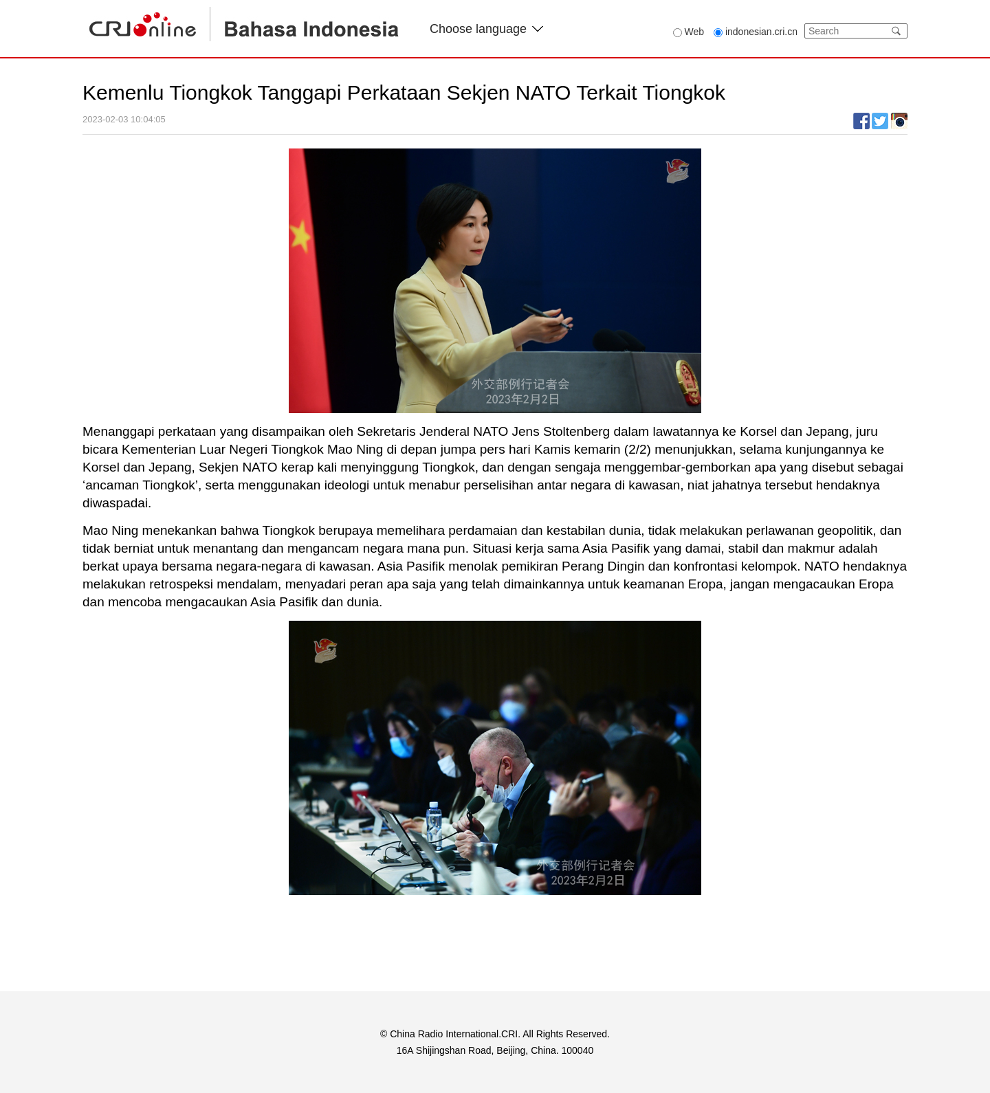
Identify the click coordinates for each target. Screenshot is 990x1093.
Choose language (486, 29)
